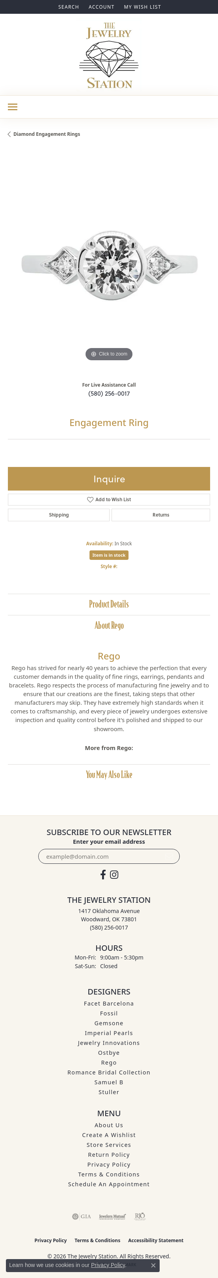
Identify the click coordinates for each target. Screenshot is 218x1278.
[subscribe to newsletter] (169, 856)
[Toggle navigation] (12, 107)
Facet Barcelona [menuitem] (109, 1003)
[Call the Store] (109, 927)
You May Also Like (109, 774)
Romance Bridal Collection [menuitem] (109, 1072)
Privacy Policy (109, 1164)
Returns (161, 514)
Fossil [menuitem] (109, 1013)
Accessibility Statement (155, 1240)
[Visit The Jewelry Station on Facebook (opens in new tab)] (103, 875)
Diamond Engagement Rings (46, 134)
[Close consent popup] (153, 1265)
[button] (68, 7)
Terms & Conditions (109, 1174)
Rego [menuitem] (109, 1062)
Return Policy (109, 1154)
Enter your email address (109, 841)
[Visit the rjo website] (140, 1216)
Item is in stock (109, 555)
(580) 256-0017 (109, 393)
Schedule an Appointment (109, 1184)
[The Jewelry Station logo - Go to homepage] (109, 54)
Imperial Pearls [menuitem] (109, 1033)
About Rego (109, 625)
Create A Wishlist (109, 1135)
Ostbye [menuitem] (109, 1052)
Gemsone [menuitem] (108, 1023)
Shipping (59, 514)
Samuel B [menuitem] (108, 1082)
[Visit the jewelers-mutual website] (112, 1216)
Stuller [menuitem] (109, 1092)
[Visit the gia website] (81, 1216)
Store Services (109, 1144)
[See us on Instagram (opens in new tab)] (114, 875)
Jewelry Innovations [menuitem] (109, 1042)
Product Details (109, 604)
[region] (109, 262)
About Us (109, 1125)
